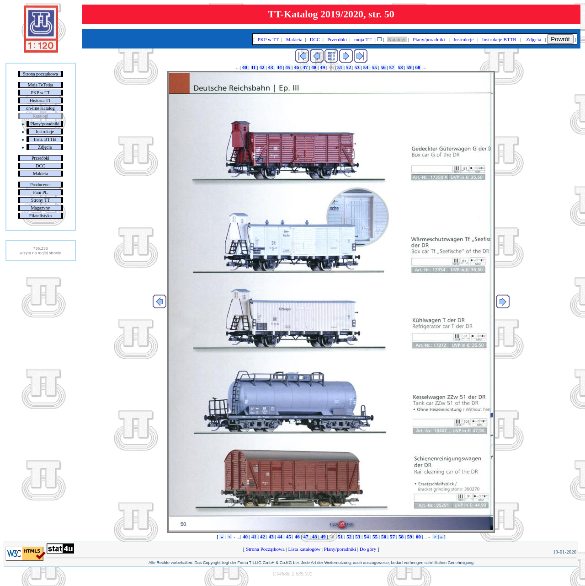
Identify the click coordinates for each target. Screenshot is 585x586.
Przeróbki (40, 158)
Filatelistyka (40, 215)
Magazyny (40, 207)
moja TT (362, 39)
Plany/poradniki (44, 123)
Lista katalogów (304, 549)
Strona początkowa (40, 73)
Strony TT (40, 200)
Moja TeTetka (40, 84)
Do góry (368, 549)
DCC (40, 165)
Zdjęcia (45, 147)
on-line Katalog (40, 108)
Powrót (560, 39)
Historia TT (40, 100)
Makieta (40, 173)
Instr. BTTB (45, 139)
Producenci (40, 184)
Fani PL (40, 192)
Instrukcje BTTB (499, 39)
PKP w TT (40, 92)
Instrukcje (45, 131)
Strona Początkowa (265, 549)
